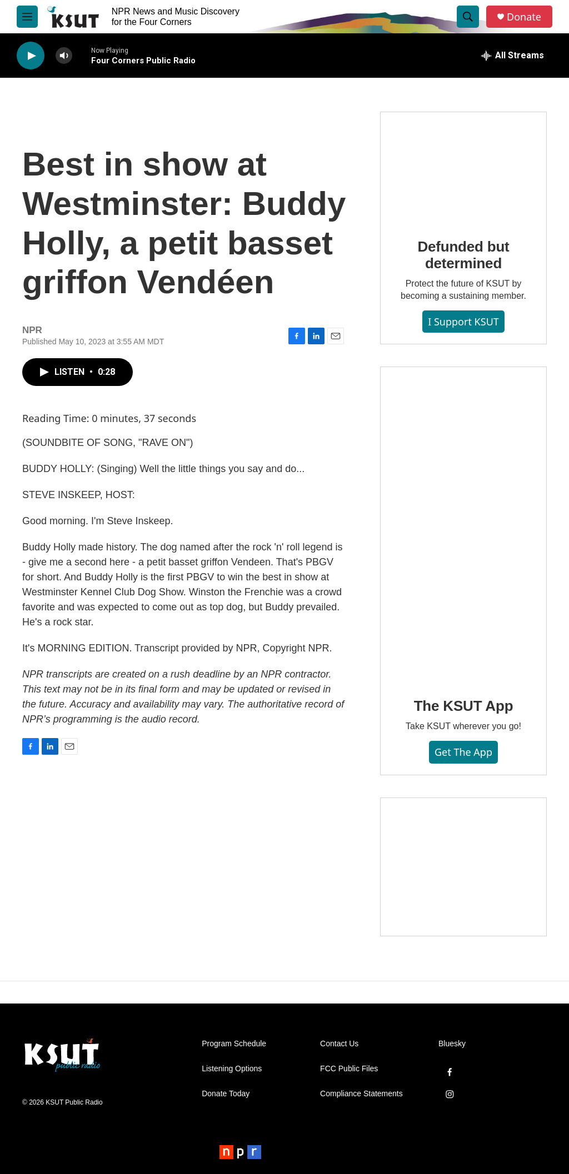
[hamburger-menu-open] (27, 17)
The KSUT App (463, 706)
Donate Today (225, 1094)
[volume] (63, 55)
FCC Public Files (349, 1069)
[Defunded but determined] (463, 167)
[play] (30, 55)
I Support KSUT (463, 321)
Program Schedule (234, 1044)
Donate (524, 17)
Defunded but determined (463, 255)
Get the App (463, 752)
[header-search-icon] (468, 17)
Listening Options (232, 1069)
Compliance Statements (361, 1094)
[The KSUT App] (463, 524)
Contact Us (339, 1044)
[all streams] (512, 55)
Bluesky (452, 1044)
